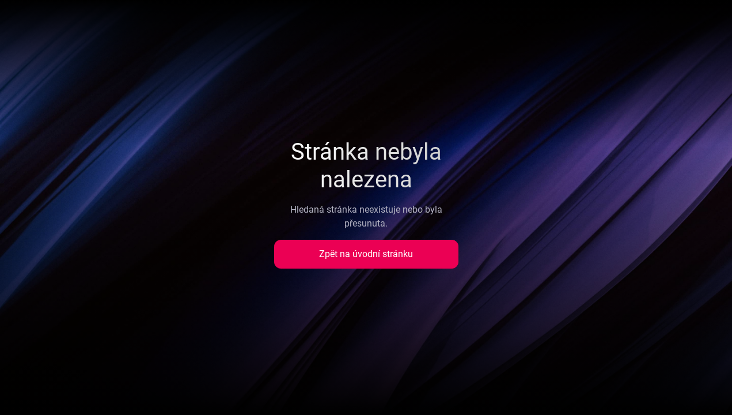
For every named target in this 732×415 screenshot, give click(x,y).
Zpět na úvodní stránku (366, 253)
